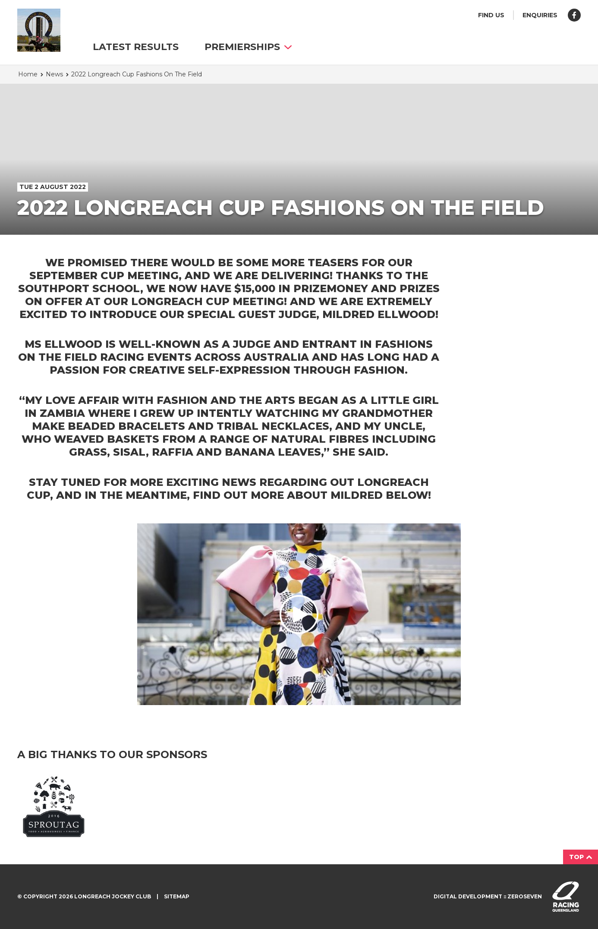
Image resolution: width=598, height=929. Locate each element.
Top (580, 857)
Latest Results (136, 47)
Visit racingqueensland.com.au (566, 897)
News (54, 74)
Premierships (248, 47)
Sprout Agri (53, 806)
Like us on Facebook (574, 15)
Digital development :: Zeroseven (488, 896)
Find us (491, 15)
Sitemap (176, 896)
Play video (299, 614)
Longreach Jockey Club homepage (38, 30)
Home (28, 74)
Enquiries (539, 15)
